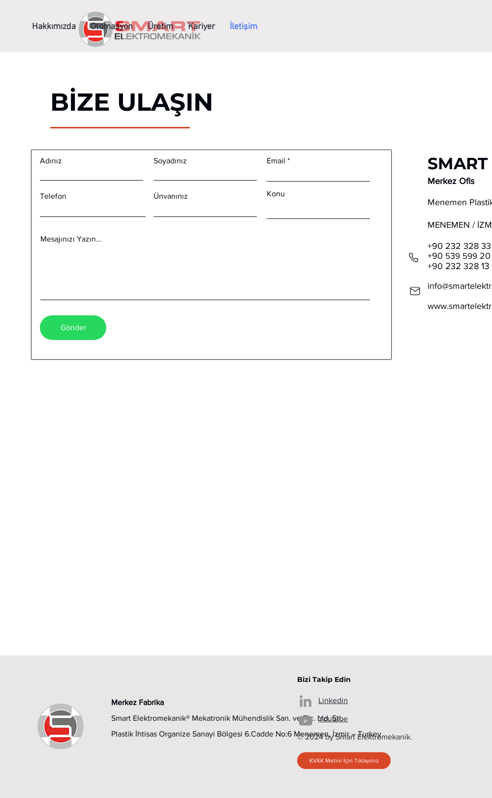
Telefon (53, 196)
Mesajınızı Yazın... (71, 239)
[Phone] (413, 257)
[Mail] (415, 290)
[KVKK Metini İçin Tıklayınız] (344, 760)
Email (276, 161)
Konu (276, 194)
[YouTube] (305, 720)
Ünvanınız (171, 196)
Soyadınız (170, 161)
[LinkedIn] (305, 701)
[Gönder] (73, 327)
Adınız (51, 161)
